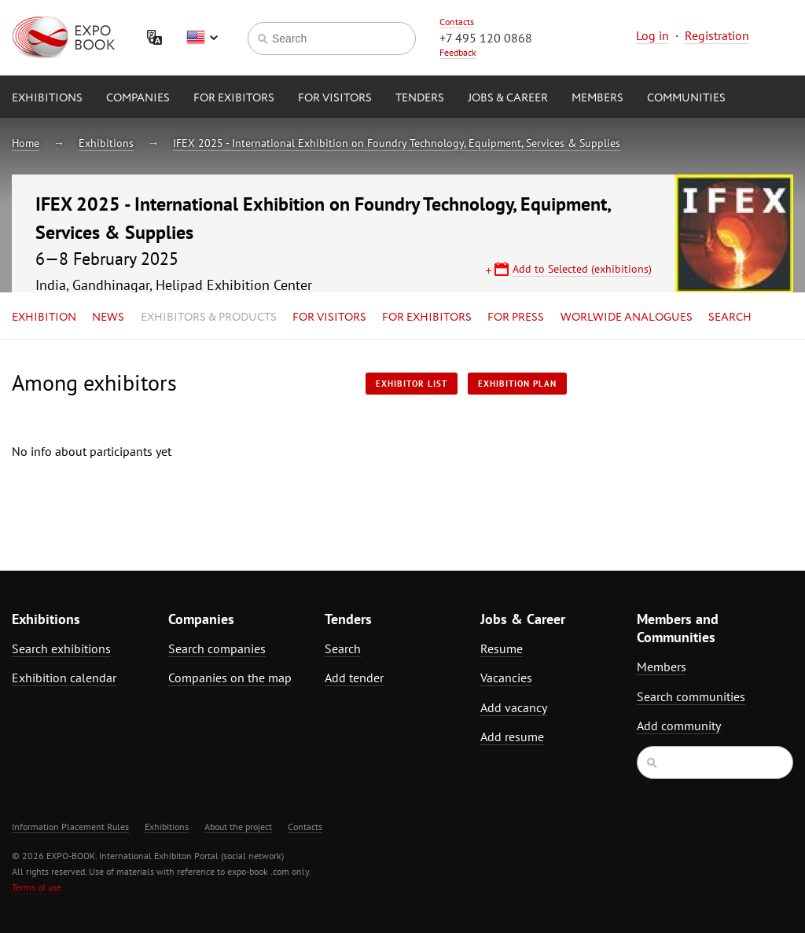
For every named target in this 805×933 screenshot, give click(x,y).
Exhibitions (47, 98)
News (108, 317)
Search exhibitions (61, 648)
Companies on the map (230, 677)
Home (25, 143)
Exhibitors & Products (209, 317)
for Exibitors (233, 98)
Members (597, 98)
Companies (138, 98)
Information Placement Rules (70, 826)
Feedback (457, 52)
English (202, 38)
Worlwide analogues (627, 317)
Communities (686, 98)
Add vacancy (513, 707)
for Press (515, 317)
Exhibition (44, 317)
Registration (717, 35)
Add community (679, 725)
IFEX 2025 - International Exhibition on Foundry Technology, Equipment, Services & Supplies (396, 143)
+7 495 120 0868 (485, 38)
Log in (652, 35)
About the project (238, 826)
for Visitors (335, 98)
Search (730, 317)
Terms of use (36, 887)
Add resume (512, 736)
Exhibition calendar (64, 677)
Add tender (354, 677)
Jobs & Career (508, 98)
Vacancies (506, 677)
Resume (501, 648)
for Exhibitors (427, 317)
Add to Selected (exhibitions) (582, 269)
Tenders (419, 98)
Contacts (456, 22)
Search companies (217, 648)
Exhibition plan (517, 383)
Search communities (691, 696)
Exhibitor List (411, 383)
